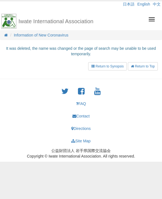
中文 (157, 4)
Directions (81, 128)
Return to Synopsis (107, 66)
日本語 (129, 4)
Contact (81, 116)
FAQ (81, 103)
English (143, 4)
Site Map (80, 141)
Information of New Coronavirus (41, 35)
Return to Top (143, 66)
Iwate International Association (56, 21)
